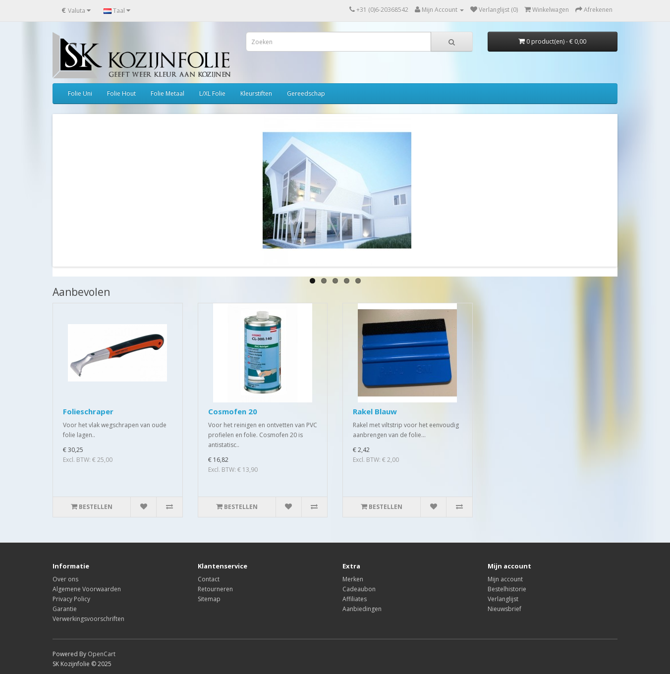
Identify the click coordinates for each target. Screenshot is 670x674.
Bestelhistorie (507, 589)
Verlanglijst (503, 599)
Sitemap (209, 599)
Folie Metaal (167, 93)
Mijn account (505, 579)
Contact (209, 579)
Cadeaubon (359, 589)
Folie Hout (121, 93)
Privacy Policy (71, 599)
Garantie (65, 609)
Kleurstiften (256, 93)
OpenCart (101, 654)
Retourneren (215, 589)
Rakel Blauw (375, 411)
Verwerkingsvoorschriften (88, 619)
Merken (352, 579)
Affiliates (354, 599)
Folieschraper (88, 411)
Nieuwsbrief (504, 609)
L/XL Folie (212, 93)
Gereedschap (306, 93)
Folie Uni (80, 93)
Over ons (65, 579)
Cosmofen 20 (232, 411)
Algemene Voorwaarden (87, 589)
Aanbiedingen (362, 609)
